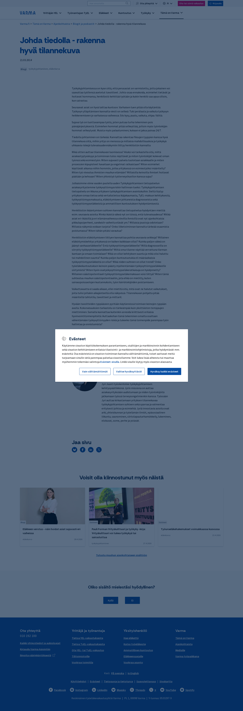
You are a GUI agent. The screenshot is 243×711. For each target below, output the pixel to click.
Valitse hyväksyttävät (129, 371)
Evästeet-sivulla (109, 361)
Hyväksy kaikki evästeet (164, 371)
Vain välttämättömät (95, 371)
